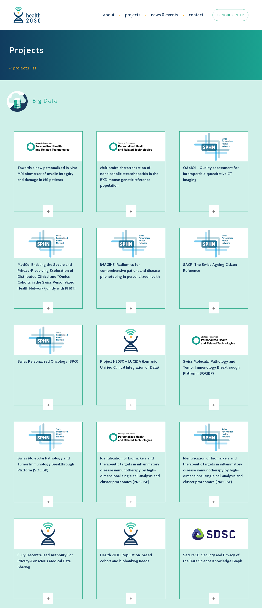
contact (196, 14)
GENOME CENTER (230, 15)
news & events (164, 14)
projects (132, 14)
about (108, 14)
